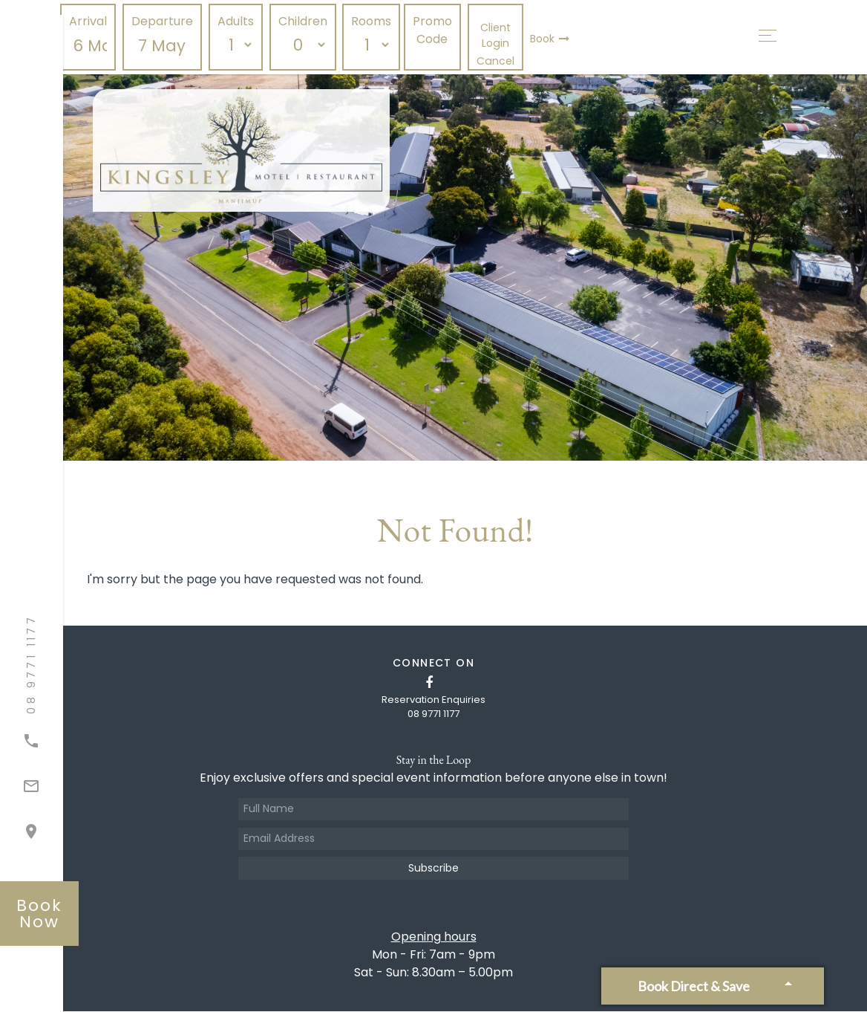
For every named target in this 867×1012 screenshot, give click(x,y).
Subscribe (433, 868)
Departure (165, 21)
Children (305, 21)
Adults (238, 21)
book (39, 912)
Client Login (497, 35)
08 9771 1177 (433, 714)
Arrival (91, 21)
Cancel (498, 60)
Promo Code (435, 30)
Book (552, 38)
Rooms (374, 21)
